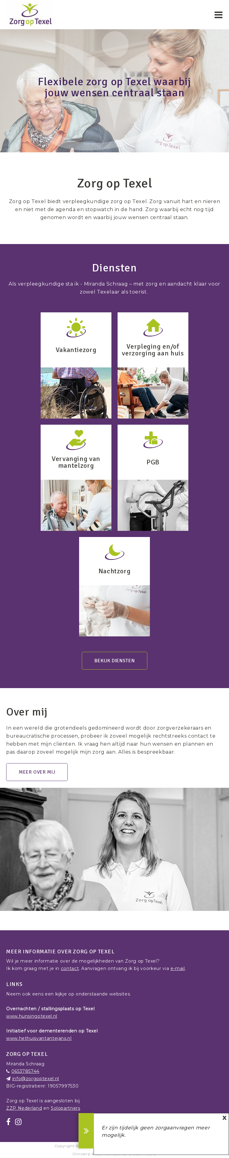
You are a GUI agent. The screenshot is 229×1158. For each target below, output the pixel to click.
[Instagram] (18, 1121)
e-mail (178, 968)
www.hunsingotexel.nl (31, 1016)
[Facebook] (8, 1121)
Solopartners (65, 1108)
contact (70, 968)
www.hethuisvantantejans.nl (39, 1038)
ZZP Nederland (24, 1108)
